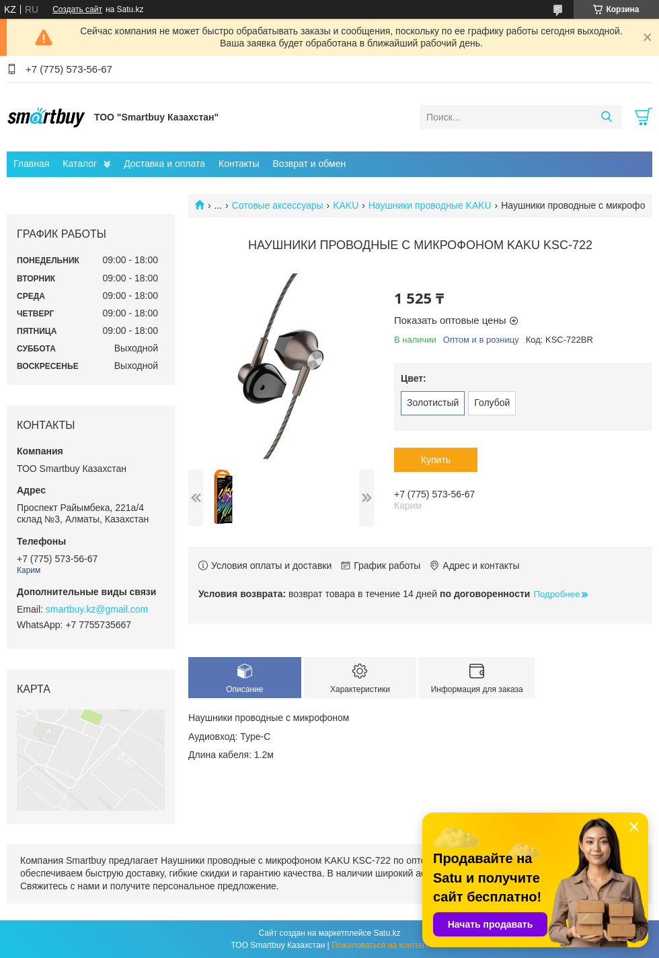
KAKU (345, 205)
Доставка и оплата (164, 163)
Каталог (80, 163)
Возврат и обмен (309, 163)
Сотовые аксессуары (277, 205)
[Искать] (606, 117)
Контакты (239, 163)
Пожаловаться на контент (380, 945)
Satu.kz (386, 933)
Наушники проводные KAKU (430, 205)
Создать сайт (77, 9)
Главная (31, 163)
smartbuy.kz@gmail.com (97, 609)
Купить (436, 459)
